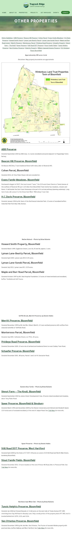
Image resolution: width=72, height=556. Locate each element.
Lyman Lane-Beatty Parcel (32, 40)
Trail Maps (51, 410)
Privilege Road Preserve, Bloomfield (20, 341)
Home (4, 12)
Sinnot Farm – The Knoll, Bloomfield (21, 391)
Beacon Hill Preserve (31, 38)
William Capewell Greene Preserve (49, 48)
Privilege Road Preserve (44, 43)
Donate (65, 12)
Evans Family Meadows (55, 38)
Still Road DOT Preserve (36, 45)
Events (56, 12)
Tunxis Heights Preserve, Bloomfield (21, 506)
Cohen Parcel (43, 38)
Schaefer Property (59, 43)
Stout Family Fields (51, 45)
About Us (13, 12)
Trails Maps (41, 528)
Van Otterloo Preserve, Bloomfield (20, 520)
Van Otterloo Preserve (16, 48)
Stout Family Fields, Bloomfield (18, 460)
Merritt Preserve (16, 43)
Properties (23, 12)
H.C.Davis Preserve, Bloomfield (18, 196)
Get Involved (46, 12)
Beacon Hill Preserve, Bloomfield (19, 161)
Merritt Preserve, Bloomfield (17, 320)
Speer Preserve (22, 45)
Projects (34, 12)
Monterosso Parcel (29, 43)
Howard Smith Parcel (16, 40)
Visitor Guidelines (7, 38)
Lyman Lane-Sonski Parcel (50, 40)
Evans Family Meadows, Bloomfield (20, 179)
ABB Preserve (18, 38)
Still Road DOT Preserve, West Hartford (23, 448)
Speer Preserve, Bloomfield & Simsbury (22, 403)
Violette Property (31, 48)
